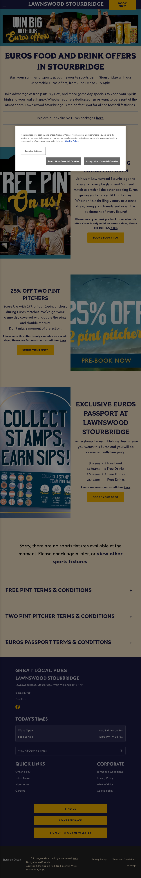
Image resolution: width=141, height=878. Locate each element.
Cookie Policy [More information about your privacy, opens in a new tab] (72, 141)
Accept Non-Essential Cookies (102, 161)
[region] (70, 148)
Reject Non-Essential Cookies (63, 161)
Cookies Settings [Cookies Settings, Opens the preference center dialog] (33, 151)
